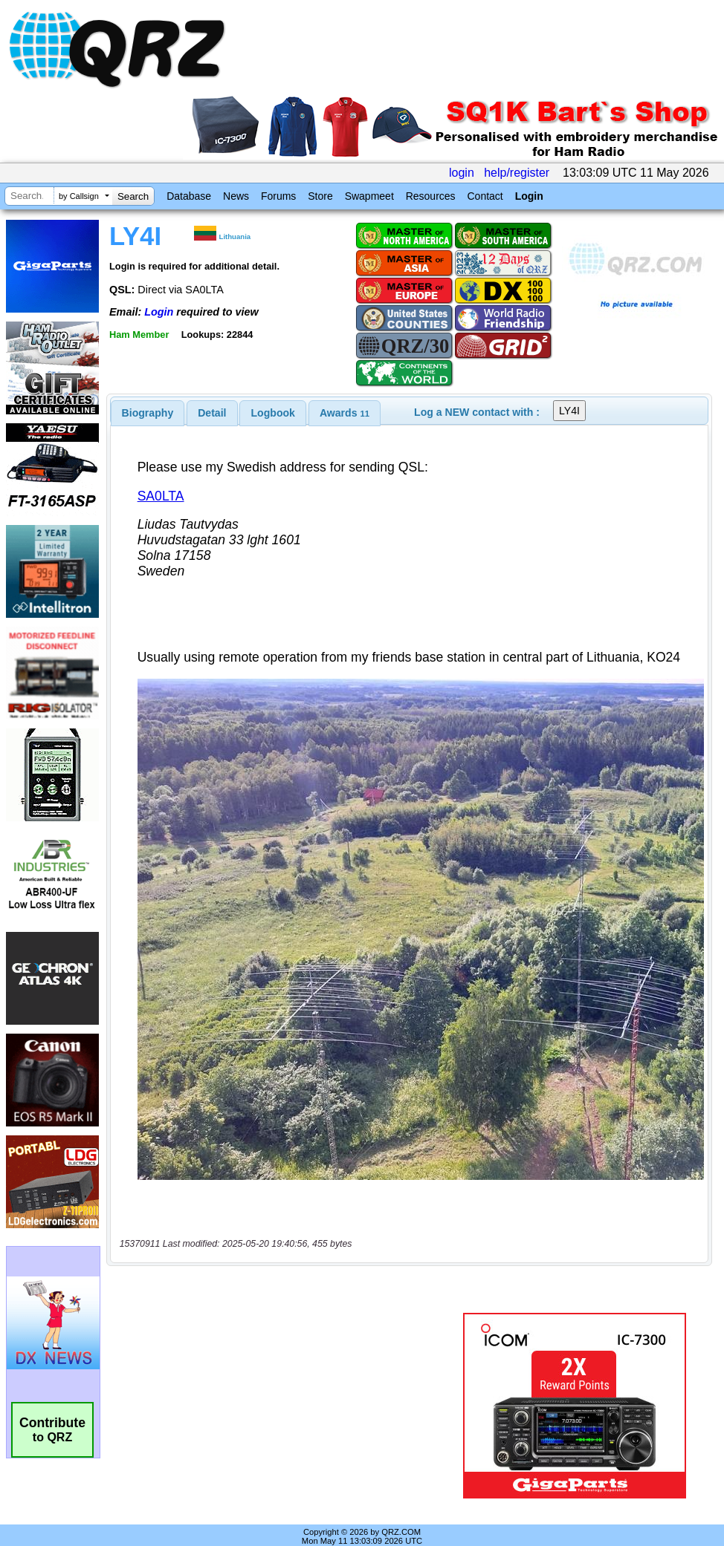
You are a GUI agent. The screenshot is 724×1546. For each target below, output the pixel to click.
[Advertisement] (284, 1390)
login (461, 172)
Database (189, 196)
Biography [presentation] (148, 413)
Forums (278, 196)
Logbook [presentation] (273, 413)
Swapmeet (369, 196)
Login (529, 196)
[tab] (148, 412)
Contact (484, 196)
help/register (516, 172)
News (236, 196)
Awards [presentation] (344, 413)
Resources (431, 196)
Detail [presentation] (212, 413)
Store (320, 196)
